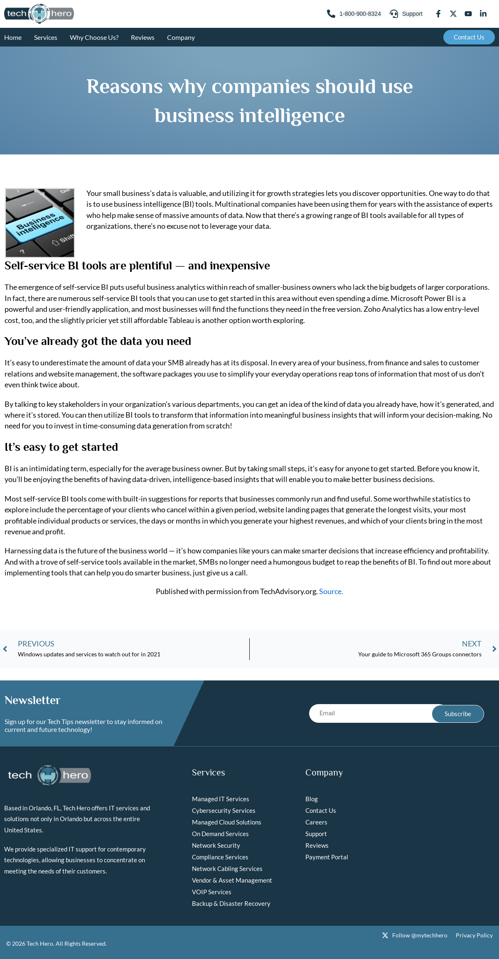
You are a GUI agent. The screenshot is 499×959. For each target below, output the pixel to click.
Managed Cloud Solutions (226, 822)
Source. (331, 591)
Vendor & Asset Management (232, 880)
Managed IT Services (220, 798)
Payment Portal (326, 857)
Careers (316, 822)
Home (13, 37)
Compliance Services (220, 857)
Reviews (143, 37)
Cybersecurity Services (224, 810)
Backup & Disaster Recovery (231, 903)
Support (316, 833)
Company (181, 37)
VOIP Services (211, 891)
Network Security (216, 845)
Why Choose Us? (94, 37)
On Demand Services (220, 833)
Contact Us (320, 810)
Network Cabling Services (227, 868)
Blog (311, 798)
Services (45, 37)
